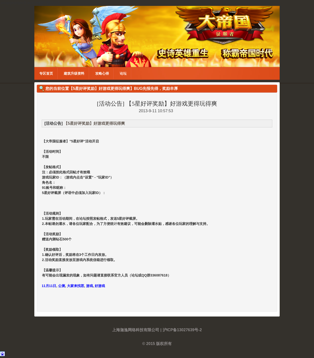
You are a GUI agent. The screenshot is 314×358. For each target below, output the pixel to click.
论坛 (123, 73)
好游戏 (100, 286)
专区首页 (46, 73)
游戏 (89, 286)
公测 (61, 286)
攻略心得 (102, 73)
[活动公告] (110, 103)
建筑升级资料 (74, 73)
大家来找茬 (75, 286)
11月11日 (49, 286)
